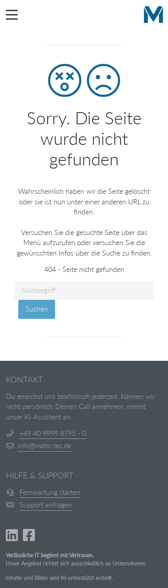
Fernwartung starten (49, 492)
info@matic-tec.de (44, 446)
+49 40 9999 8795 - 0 (52, 433)
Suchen (37, 309)
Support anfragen (45, 505)
